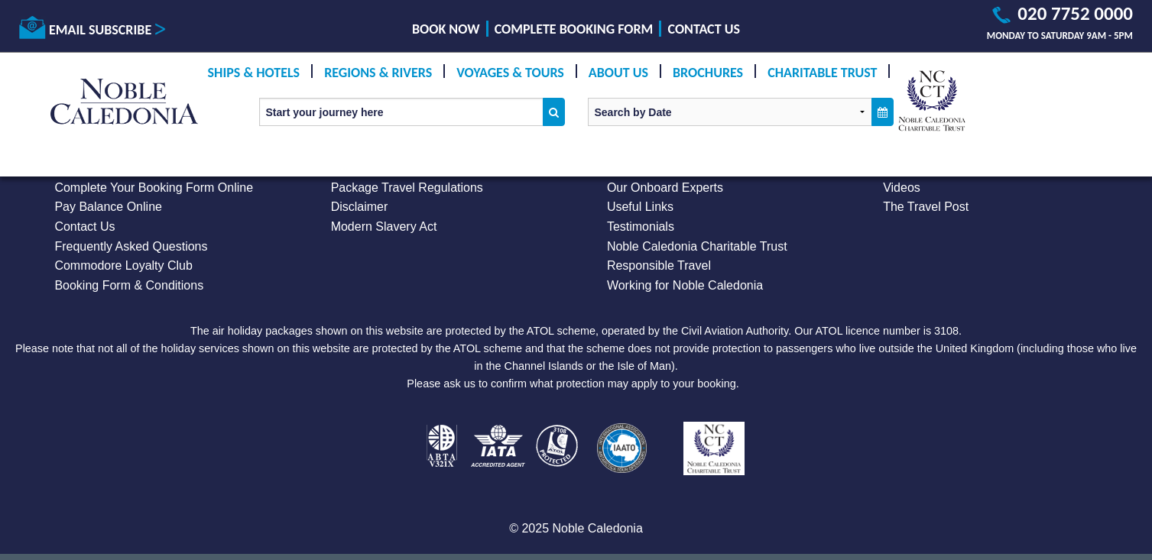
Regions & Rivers (378, 72)
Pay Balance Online (108, 206)
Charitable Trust (822, 72)
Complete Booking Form (574, 29)
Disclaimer (359, 206)
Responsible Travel (659, 265)
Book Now (445, 29)
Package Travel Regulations (407, 187)
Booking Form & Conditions (128, 285)
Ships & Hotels (254, 72)
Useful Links (640, 206)
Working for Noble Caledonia (685, 285)
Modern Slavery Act (384, 226)
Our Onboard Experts (665, 187)
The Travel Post (926, 206)
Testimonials (640, 226)
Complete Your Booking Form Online (153, 187)
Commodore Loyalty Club (123, 265)
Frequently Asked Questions (130, 246)
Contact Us (704, 29)
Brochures (708, 72)
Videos (901, 187)
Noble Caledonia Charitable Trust (697, 246)
